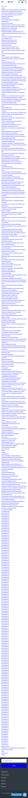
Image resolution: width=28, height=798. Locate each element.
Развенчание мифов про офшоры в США (10, 87)
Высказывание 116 (5, 551)
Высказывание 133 (5, 523)
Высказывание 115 (5, 553)
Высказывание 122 (5, 545)
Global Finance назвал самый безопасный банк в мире (12, 256)
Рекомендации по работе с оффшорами (9, 374)
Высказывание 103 (5, 573)
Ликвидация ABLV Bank (6, 45)
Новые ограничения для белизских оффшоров (11, 171)
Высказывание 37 (5, 685)
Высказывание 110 (5, 562)
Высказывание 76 (5, 614)
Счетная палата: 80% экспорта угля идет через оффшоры (13, 279)
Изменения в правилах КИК (7, 16)
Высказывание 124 (5, 538)
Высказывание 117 (5, 550)
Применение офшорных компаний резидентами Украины (13, 345)
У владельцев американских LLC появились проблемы (13, 355)
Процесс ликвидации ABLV (7, 166)
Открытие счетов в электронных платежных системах (12, 443)
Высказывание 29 (5, 697)
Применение (4, 357)
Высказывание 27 (5, 700)
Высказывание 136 (5, 518)
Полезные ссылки (5, 746)
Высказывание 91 (5, 592)
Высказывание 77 (5, 636)
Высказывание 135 (5, 519)
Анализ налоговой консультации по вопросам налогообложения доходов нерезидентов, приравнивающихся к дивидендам (11, 379)
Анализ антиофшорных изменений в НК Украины (11, 97)
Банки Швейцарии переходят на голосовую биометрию (13, 68)
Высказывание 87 (5, 600)
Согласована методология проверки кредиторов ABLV (12, 190)
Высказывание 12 (5, 725)
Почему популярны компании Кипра (9, 43)
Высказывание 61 (5, 641)
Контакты (3, 754)
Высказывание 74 (5, 633)
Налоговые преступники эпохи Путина (9, 504)
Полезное (3, 452)
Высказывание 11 (5, 727)
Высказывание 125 (5, 536)
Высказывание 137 (5, 516)
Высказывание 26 (5, 702)
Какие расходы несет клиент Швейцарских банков (12, 67)
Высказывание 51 (5, 660)
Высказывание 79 (5, 639)
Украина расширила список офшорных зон (10, 56)
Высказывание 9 (4, 731)
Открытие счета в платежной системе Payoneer (11, 11)
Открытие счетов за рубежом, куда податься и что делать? (13, 77)
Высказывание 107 (5, 567)
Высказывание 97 (5, 584)
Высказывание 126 (5, 535)
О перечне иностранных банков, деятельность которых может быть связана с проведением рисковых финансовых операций (13, 398)
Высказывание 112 (5, 558)
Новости (3, 7)
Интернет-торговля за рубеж (7, 364)
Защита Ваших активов (6, 369)
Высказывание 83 (5, 607)
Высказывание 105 (5, 570)
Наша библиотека (5, 453)
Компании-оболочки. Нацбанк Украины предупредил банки (13, 112)
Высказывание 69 (5, 624)
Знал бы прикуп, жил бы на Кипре (8, 313)
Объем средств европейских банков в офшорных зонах (13, 63)
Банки (2, 751)
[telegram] (22, 3)
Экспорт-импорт (4, 367)
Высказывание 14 (5, 722)
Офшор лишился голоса (6, 107)
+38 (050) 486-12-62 (22, 0)
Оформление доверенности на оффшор (10, 433)
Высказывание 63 (5, 671)
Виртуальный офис (5, 448)
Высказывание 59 (5, 666)
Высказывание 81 (5, 611)
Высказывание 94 (5, 589)
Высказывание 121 (5, 543)
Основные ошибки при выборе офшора (9, 73)
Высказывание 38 (5, 683)
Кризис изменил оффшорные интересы (9, 298)
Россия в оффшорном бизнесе (7, 499)
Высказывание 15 (5, 720)
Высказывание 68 (5, 622)
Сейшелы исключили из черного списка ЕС (10, 48)
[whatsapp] (26, 3)
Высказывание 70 (5, 626)
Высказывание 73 (5, 631)
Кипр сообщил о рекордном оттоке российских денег (12, 181)
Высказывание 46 (5, 656)
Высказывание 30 (5, 695)
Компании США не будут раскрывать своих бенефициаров (13, 9)
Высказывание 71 (5, 627)
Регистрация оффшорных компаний (9, 438)
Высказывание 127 (5, 533)
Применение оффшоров (6, 359)
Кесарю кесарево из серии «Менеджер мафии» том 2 (12, 496)
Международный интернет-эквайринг (9, 445)
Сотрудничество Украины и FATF (8, 320)
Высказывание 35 (5, 687)
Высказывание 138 (5, 514)
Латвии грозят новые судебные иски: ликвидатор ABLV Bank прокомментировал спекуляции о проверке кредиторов (13, 214)
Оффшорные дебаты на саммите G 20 (9, 295)
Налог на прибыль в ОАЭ (6, 38)
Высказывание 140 (5, 511)
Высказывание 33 (5, 690)
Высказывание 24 (5, 705)
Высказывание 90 (5, 595)
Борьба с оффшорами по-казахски (8, 344)
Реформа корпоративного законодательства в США (12, 31)
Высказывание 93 (5, 590)
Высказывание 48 (5, 651)
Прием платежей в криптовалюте (8, 447)
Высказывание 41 (5, 678)
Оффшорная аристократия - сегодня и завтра (11, 264)
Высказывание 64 (5, 617)
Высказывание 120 (5, 541)
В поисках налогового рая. (7, 266)
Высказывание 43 (5, 675)
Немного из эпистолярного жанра (8, 303)
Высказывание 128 (5, 531)
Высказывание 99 (5, 582)
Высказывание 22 (5, 709)
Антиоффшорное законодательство (9, 376)
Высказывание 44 (5, 673)
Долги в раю (4, 257)
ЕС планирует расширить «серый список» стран (11, 36)
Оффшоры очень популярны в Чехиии (9, 296)
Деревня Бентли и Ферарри (7, 263)
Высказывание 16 (5, 719)
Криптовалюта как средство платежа (9, 40)
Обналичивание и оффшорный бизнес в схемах (11, 479)
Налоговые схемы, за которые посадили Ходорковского (13, 497)
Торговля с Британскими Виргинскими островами (11, 315)
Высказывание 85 (5, 604)
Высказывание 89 (5, 597)
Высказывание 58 (5, 665)
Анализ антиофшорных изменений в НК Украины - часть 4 (13, 78)
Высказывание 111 (5, 560)
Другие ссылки (4, 752)
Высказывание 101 (5, 577)
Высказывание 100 (5, 578)
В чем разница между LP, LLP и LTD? (9, 426)
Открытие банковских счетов (7, 442)
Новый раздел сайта (5, 352)
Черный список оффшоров (7, 430)
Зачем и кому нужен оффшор (7, 361)
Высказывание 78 (5, 638)
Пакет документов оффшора (7, 435)
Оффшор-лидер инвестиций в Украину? (9, 337)
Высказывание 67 (5, 616)
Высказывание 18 (5, 715)
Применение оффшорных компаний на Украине (11, 491)
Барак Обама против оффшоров (8, 271)
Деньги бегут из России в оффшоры (9, 290)
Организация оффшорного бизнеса (8, 480)
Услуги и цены (4, 437)
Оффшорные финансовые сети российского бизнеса (12, 288)
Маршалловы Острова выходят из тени (9, 126)
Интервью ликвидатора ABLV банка (8, 65)
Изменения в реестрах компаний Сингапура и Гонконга (13, 24)
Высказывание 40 (5, 680)
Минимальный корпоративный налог (9, 41)
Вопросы (3, 450)
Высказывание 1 (4, 744)
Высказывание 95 (5, 587)
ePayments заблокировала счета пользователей (11, 131)
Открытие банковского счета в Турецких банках (11, 161)
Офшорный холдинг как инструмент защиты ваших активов (14, 318)
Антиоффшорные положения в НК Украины (10, 423)
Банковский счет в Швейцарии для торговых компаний (12, 95)
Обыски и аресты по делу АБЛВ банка (9, 132)
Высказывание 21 (5, 710)
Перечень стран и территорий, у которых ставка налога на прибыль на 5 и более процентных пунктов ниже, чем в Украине (13, 418)
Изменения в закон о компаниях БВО (9, 28)
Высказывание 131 (5, 526)
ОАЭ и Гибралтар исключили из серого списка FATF (12, 13)
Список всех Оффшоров (7, 793)
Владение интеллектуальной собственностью (11, 371)
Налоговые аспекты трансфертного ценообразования (12, 501)
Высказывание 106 (5, 568)
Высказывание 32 (5, 692)
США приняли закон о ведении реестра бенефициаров (13, 26)
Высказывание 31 (5, 693)
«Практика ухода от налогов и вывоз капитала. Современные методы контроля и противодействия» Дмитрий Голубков (12, 460)
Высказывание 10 (5, 729)
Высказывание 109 (5, 563)
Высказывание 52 (5, 646)
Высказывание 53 (5, 648)
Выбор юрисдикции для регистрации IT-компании (11, 75)
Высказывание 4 (4, 739)
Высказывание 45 (5, 654)
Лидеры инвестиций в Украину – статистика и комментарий (13, 339)
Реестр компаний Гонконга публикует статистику (11, 14)
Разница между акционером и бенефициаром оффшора (13, 362)
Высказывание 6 (4, 736)
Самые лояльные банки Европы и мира (9, 46)
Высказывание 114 (5, 555)
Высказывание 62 (5, 670)
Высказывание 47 (5, 653)
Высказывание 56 (5, 661)
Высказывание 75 (5, 634)
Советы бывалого (5, 308)
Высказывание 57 (5, 663)
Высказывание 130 (5, 528)
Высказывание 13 (5, 724)
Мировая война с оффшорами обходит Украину (11, 278)
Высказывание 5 (4, 737)
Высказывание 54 (5, 644)
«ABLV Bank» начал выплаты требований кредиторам (12, 143)
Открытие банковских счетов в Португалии (10, 90)
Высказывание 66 (5, 621)
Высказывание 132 (5, 524)
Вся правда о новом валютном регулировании (11, 224)
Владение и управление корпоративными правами (12, 372)
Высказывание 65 (5, 619)
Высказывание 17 (5, 717)
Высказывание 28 (5, 698)
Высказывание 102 (5, 575)
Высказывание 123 (5, 540)
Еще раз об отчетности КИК (7, 23)
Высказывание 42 (5, 676)
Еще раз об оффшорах (6, 273)
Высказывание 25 (5, 703)
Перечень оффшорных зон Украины (9, 421)
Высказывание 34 (5, 688)
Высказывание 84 (5, 609)
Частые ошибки (4, 425)
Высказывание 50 (5, 658)
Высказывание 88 (5, 599)
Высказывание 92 (5, 594)
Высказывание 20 (5, 712)
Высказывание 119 (5, 546)
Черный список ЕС (5, 18)
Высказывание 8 (4, 732)
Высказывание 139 (5, 513)
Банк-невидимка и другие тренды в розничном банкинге (13, 192)
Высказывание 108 (5, 565)
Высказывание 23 (5, 707)
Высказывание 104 (5, 572)
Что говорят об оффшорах (7, 509)
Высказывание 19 (5, 714)
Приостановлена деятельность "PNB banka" (10, 156)
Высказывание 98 (5, 580)
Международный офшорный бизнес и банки (10, 484)
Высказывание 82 (5, 605)
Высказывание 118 (5, 548)
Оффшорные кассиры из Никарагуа (9, 29)
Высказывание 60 (5, 668)
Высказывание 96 (5, 585)
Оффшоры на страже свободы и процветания (11, 312)
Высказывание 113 (5, 557)
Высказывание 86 (5, 602)
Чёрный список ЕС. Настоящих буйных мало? (11, 188)
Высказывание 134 (5, 521)
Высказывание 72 (5, 629)
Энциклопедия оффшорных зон (8, 472)
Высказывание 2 (4, 742)
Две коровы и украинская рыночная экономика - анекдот (13, 310)
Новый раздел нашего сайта (7, 354)
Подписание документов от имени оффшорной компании (13, 428)
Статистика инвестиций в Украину (8, 322)
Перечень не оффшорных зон (7, 431)
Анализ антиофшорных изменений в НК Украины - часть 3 (13, 89)
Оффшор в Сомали (5, 317)
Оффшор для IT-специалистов (7, 366)
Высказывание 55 (5, 643)
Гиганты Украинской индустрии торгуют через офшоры (13, 350)
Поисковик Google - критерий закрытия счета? (11, 124)
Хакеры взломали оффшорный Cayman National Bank (12, 134)
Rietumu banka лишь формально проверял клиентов (12, 148)
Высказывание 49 (5, 649)
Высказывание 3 (4, 741)
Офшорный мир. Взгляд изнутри (8, 474)
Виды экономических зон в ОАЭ (8, 62)
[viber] (18, 3)
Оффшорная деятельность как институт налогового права (13, 482)
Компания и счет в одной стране (8, 440)
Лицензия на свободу (5, 210)
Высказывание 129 (5, 529)
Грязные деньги (4, 470)
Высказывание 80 (5, 612)
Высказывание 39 (5, 682)
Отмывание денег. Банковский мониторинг (10, 502)
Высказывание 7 (4, 734)
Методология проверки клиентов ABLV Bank (10, 176)
